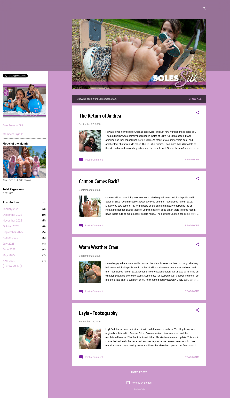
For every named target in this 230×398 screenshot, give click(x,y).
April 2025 (9, 261)
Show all (195, 99)
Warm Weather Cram (98, 247)
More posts (139, 372)
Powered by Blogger (139, 382)
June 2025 (9, 249)
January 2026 (11, 209)
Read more (192, 159)
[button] (197, 113)
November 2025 (12, 220)
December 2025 (12, 214)
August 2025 (10, 237)
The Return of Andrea (100, 115)
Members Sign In (13, 134)
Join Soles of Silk (13, 125)
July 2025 (8, 243)
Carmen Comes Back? (99, 181)
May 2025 (9, 255)
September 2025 (13, 232)
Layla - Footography (98, 312)
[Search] (204, 9)
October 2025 (11, 226)
